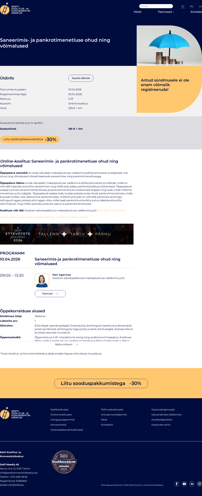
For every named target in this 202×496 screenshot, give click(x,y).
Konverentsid (58, 424)
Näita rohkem (66, 344)
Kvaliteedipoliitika (162, 419)
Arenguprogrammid (62, 419)
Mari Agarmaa (61, 274)
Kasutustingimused (163, 409)
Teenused (166, 12)
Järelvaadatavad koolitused (66, 429)
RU (191, 6)
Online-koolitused (60, 414)
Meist (137, 12)
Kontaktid (107, 424)
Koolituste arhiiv (161, 424)
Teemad (50, 293)
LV (200, 6)
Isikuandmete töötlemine (166, 414)
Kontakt (196, 12)
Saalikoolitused (59, 409)
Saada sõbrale (81, 78)
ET (183, 6)
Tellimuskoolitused (112, 409)
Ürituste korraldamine (114, 414)
